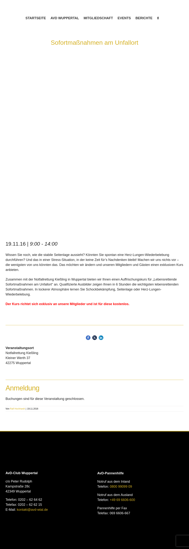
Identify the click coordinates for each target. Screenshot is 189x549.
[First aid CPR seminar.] (94, 151)
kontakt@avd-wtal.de (32, 509)
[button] (158, 18)
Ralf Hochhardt (17, 408)
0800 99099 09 (121, 486)
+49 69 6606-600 (122, 500)
